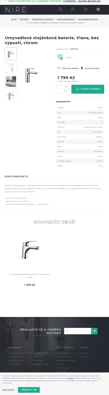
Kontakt (85, 357)
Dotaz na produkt (92, 68)
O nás (84, 353)
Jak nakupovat (64, 353)
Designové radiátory (18, 353)
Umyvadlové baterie (88, 19)
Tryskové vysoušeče (41, 364)
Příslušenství (15, 364)
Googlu (71, 378)
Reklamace (62, 372)
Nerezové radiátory (17, 357)
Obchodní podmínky (66, 360)
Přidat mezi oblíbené (70, 68)
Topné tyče (37, 357)
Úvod (13, 19)
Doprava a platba (65, 357)
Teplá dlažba (38, 360)
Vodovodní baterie (66, 19)
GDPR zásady (64, 368)
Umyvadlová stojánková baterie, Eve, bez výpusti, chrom (29, 275)
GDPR (60, 364)
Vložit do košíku (87, 89)
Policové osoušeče (17, 360)
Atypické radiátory (41, 353)
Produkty (24, 19)
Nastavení (8, 389)
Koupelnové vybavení (42, 19)
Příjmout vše (29, 389)
